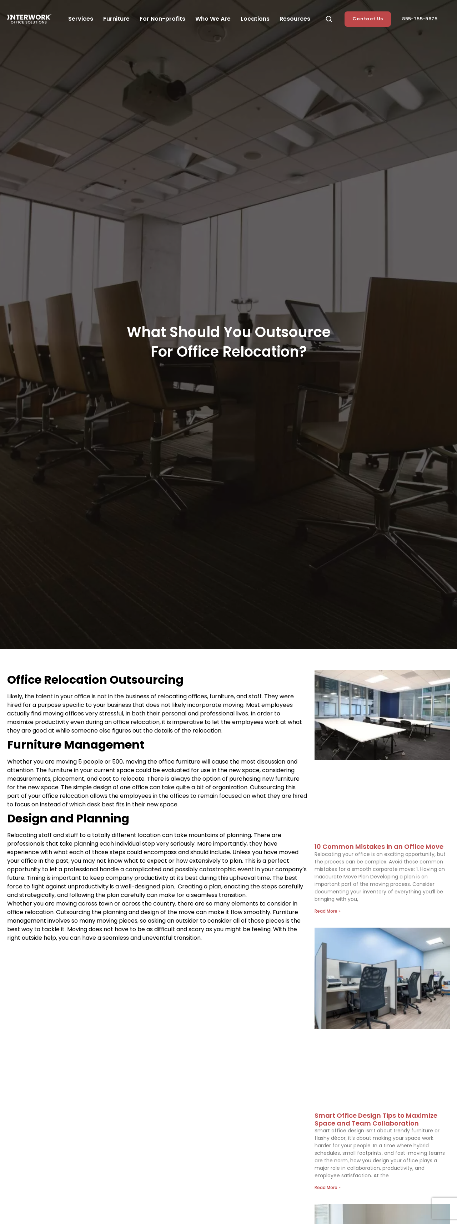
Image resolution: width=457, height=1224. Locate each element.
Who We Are (213, 19)
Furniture (116, 19)
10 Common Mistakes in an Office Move (379, 846)
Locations (255, 19)
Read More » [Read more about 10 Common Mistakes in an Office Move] (328, 911)
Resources (295, 19)
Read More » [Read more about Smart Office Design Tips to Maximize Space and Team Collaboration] (328, 1187)
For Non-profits (162, 19)
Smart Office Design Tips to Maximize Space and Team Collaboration (376, 1119)
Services (80, 19)
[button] (328, 18)
